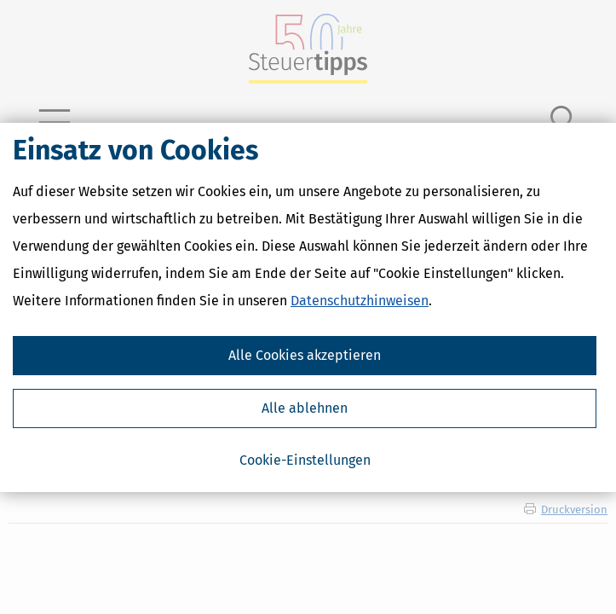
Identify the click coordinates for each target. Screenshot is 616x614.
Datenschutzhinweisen (360, 301)
